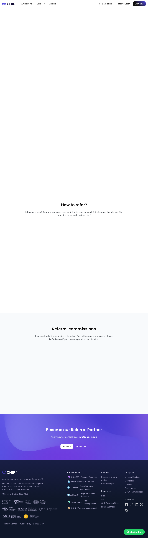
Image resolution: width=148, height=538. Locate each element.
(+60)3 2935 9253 (20, 494)
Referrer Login (123, 4)
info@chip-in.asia (88, 437)
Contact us (129, 481)
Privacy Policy (25, 524)
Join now (139, 4)
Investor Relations (132, 477)
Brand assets (130, 488)
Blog (39, 4)
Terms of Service (9, 524)
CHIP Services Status (110, 503)
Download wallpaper (134, 492)
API (45, 4)
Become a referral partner (109, 478)
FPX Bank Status (108, 507)
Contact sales (105, 4)
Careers (52, 4)
